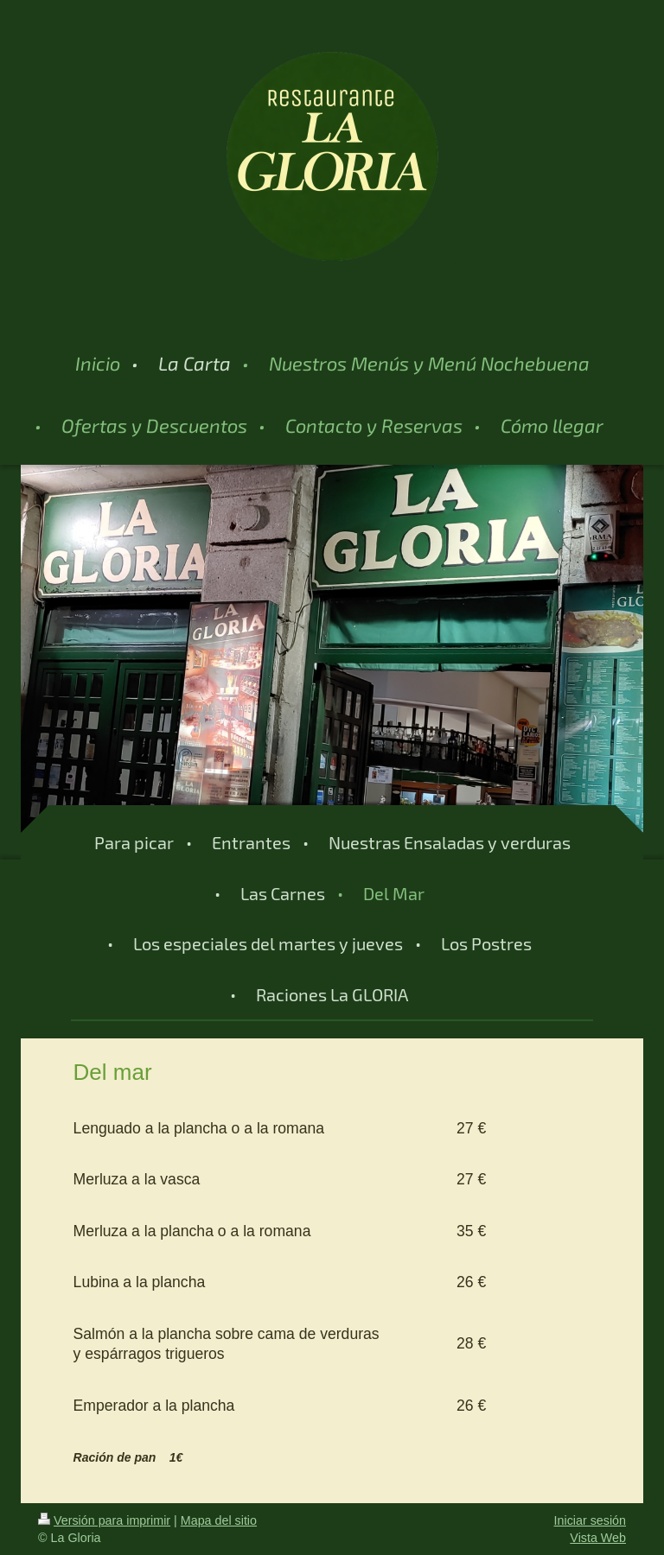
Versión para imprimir (104, 1520)
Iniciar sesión (590, 1520)
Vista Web (598, 1538)
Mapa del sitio (219, 1520)
